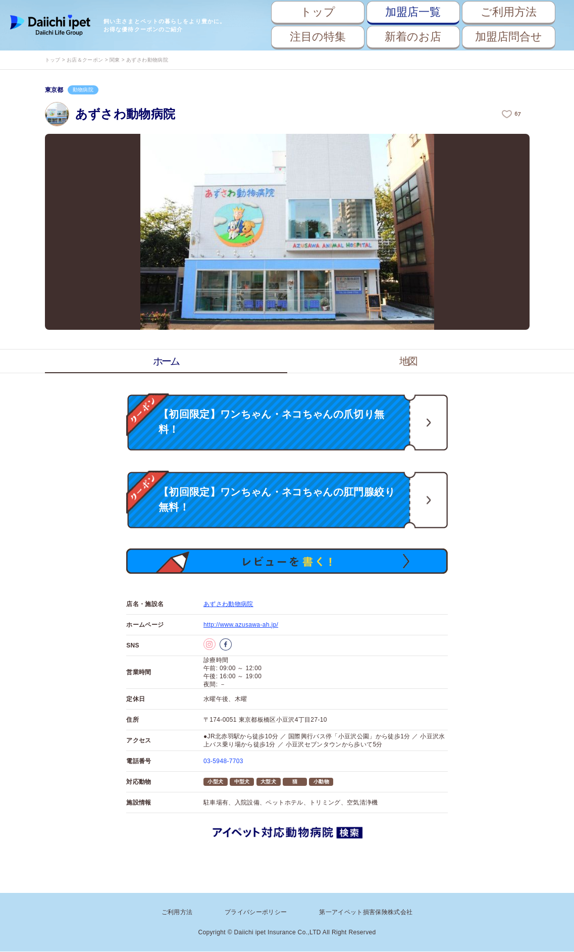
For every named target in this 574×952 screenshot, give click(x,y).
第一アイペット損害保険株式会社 (365, 912)
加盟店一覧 (413, 12)
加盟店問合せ (508, 36)
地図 (408, 361)
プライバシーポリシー (256, 912)
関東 (115, 60)
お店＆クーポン (85, 60)
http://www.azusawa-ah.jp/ (240, 625)
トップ (317, 12)
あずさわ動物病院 (228, 604)
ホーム (166, 361)
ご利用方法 (509, 12)
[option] (287, 232)
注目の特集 (318, 36)
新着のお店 (413, 36)
